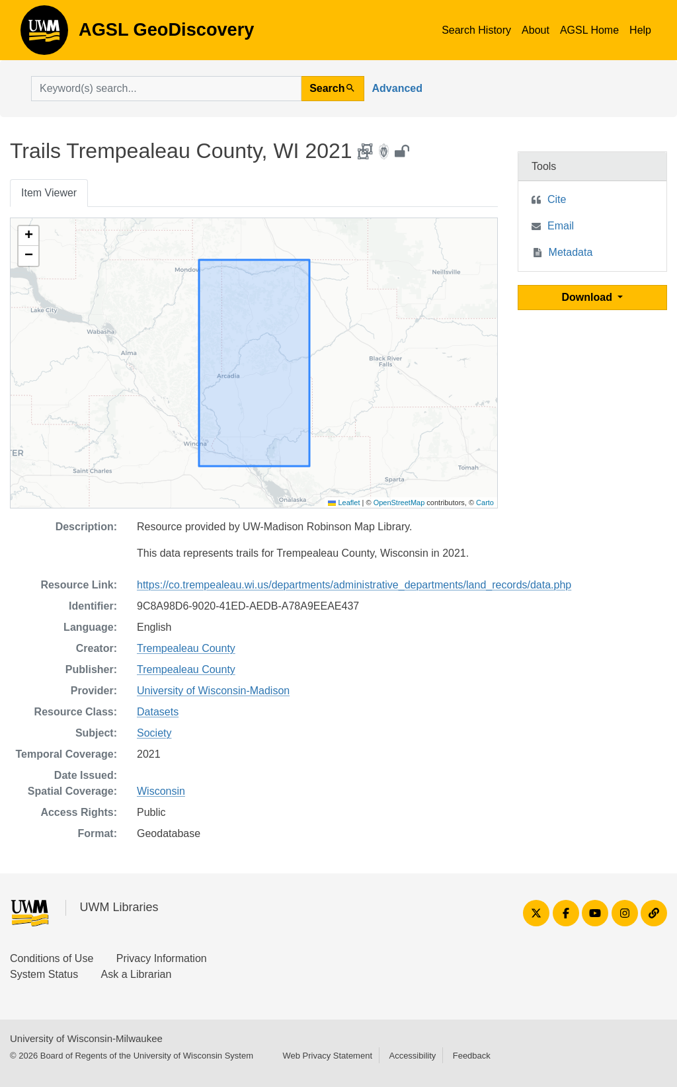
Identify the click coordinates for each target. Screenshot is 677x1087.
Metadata (571, 252)
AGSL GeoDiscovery (44, 34)
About (535, 30)
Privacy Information (161, 958)
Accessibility (412, 1056)
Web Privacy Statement (327, 1056)
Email (560, 225)
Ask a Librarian (136, 974)
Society (154, 733)
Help (640, 30)
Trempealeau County (186, 648)
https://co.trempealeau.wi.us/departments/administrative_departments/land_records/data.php (354, 584)
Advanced (397, 88)
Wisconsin (161, 791)
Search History (476, 30)
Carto (485, 502)
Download (589, 297)
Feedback (472, 1056)
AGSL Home (589, 30)
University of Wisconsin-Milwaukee (86, 1038)
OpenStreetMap (399, 502)
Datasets (158, 711)
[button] (28, 236)
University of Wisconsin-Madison (213, 690)
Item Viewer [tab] (49, 192)
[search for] (166, 88)
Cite (556, 199)
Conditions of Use (51, 958)
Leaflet (344, 502)
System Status (44, 974)
